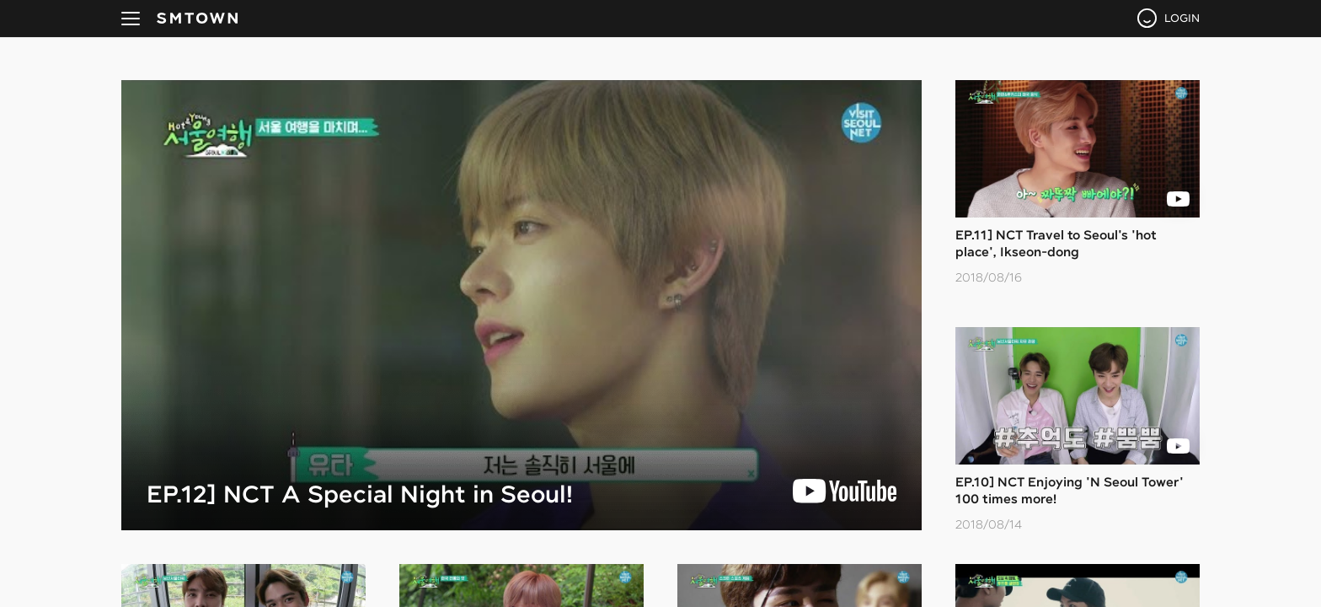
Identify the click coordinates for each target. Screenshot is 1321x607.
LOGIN (1182, 17)
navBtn (130, 19)
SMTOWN (197, 18)
